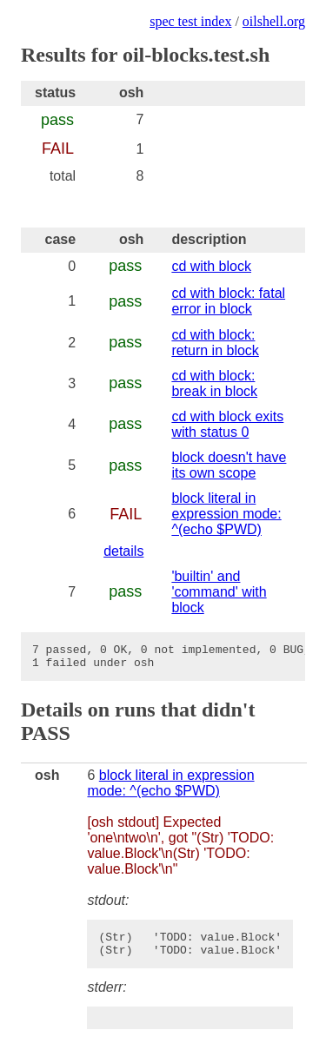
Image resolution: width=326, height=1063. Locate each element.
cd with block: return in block (215, 342)
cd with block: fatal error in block (228, 301)
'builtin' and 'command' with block (218, 592)
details (123, 551)
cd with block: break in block (214, 383)
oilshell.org (274, 21)
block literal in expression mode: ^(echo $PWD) (226, 514)
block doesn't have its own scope (228, 465)
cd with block (211, 266)
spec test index (190, 21)
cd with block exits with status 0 (227, 424)
